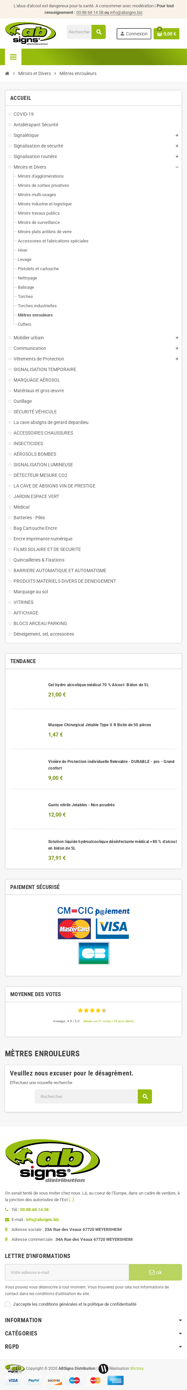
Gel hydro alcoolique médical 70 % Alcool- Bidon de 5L (98, 685)
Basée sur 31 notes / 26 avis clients (109, 1021)
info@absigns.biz (126, 12)
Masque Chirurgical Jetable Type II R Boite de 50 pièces (99, 725)
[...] (71, 1199)
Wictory (137, 1368)
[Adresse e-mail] (67, 1272)
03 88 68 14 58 (93, 12)
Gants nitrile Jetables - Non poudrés (81, 805)
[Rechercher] (86, 32)
